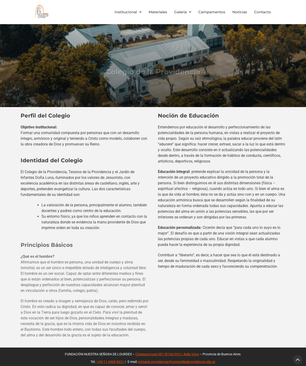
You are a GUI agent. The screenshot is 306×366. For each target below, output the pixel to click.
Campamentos (211, 12)
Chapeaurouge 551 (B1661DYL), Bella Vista (167, 354)
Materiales (158, 12)
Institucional (128, 12)
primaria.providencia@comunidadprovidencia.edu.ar (176, 362)
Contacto (262, 12)
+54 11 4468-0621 (110, 362)
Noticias (239, 12)
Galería (182, 12)
